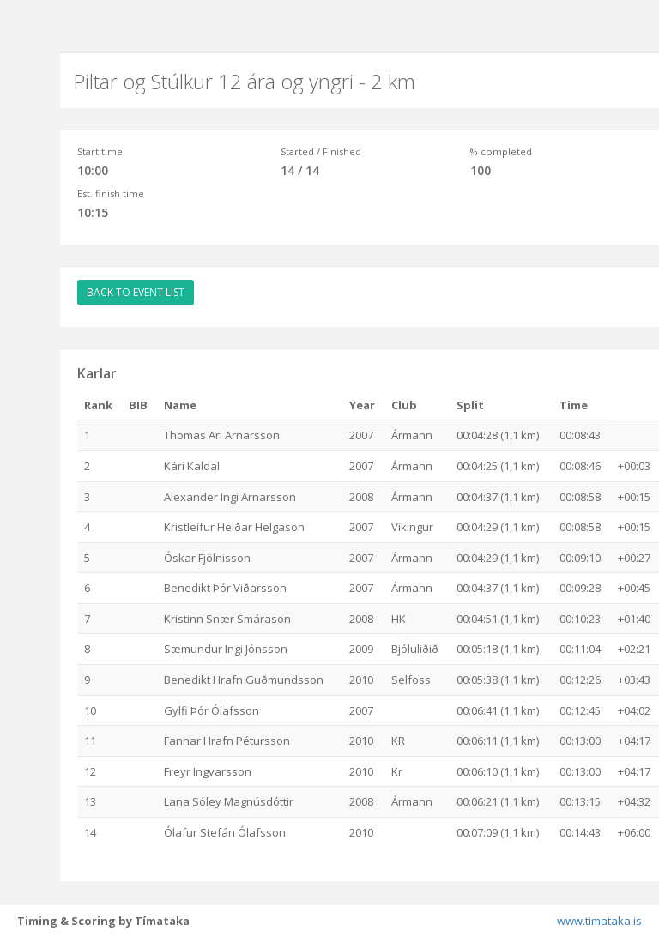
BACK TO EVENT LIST (135, 292)
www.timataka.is (599, 920)
